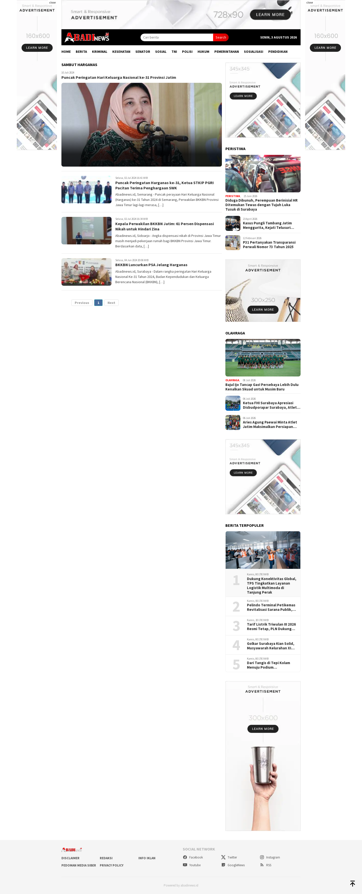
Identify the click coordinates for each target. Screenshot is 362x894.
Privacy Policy (111, 865)
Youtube (192, 865)
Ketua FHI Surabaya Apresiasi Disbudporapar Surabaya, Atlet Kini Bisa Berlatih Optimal (270, 405)
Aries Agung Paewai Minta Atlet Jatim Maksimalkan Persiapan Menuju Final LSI (270, 424)
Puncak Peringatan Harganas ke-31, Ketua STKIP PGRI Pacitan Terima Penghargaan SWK (164, 185)
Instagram (270, 857)
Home (66, 51)
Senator (142, 51)
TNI (174, 51)
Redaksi (106, 858)
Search (221, 37)
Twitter (229, 857)
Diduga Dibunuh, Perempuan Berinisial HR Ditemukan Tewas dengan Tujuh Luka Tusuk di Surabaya (261, 205)
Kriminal (99, 51)
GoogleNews (233, 865)
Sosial (160, 51)
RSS (265, 865)
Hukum (203, 51)
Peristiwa (232, 196)
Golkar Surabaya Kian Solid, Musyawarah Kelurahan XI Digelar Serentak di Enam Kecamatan (270, 645)
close (52, 2)
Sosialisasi (253, 51)
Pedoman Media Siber (78, 865)
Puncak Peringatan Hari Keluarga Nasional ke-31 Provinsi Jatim (119, 77)
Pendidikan (278, 51)
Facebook (193, 857)
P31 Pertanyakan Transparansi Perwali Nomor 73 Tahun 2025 (269, 244)
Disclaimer (70, 858)
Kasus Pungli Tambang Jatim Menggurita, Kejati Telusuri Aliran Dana (267, 225)
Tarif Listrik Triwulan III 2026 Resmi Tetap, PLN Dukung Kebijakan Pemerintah (271, 626)
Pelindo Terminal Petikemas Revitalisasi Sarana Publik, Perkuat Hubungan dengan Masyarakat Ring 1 (271, 607)
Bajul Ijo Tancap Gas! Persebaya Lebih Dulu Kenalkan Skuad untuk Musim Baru (262, 386)
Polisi (187, 51)
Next (111, 302)
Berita (81, 51)
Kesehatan (121, 51)
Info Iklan (146, 858)
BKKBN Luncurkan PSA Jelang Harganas (151, 264)
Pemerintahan (226, 51)
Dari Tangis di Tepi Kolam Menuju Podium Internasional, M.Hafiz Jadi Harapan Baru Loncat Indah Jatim (270, 665)
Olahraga (232, 380)
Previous (82, 302)
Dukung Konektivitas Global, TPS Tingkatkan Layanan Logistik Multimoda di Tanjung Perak (271, 586)
